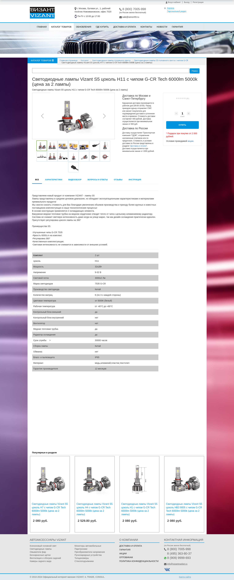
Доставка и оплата (124, 27)
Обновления (83, 27)
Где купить (102, 27)
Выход (186, 2)
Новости (162, 27)
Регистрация (198, 2)
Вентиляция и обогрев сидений (45, 558)
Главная (42, 27)
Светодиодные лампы (41, 549)
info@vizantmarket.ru (177, 564)
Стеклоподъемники (84, 561)
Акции (123, 553)
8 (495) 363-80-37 (179, 553)
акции (190, 141)
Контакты (146, 27)
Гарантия (177, 27)
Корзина (170, 8)
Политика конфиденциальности (139, 561)
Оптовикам (126, 557)
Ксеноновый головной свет (43, 546)
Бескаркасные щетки (40, 555)
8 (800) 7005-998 (134, 9)
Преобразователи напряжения (90, 552)
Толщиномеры (82, 558)
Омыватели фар (38, 552)
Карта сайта (185, 577)
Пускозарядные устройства (88, 555)
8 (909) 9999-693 (179, 557)
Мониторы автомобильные (88, 546)
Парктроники (81, 549)
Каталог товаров (61, 27)
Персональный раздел (176, 11)
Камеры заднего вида (40, 561)
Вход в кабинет (173, 2)
